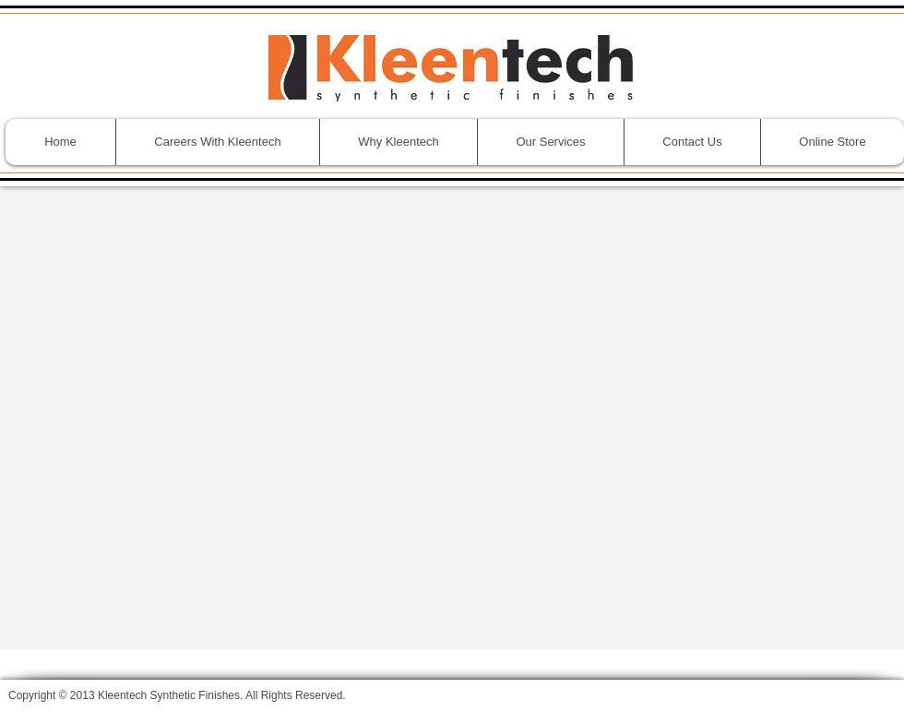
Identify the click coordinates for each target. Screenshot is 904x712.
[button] (550, 142)
